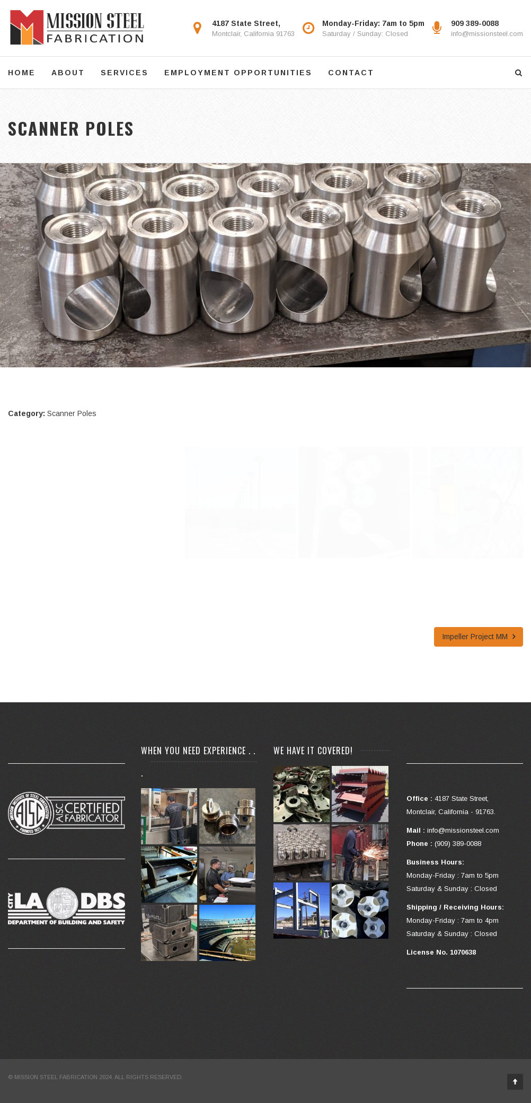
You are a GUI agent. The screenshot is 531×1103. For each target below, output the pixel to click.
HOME (22, 72)
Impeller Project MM (478, 636)
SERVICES (124, 72)
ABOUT (68, 72)
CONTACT (351, 72)
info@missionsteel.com (487, 34)
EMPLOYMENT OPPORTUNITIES (238, 72)
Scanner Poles (71, 413)
